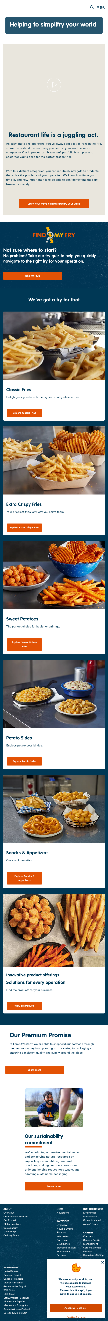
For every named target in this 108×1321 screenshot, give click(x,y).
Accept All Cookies (75, 1307)
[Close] (102, 1262)
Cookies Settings (76, 1317)
